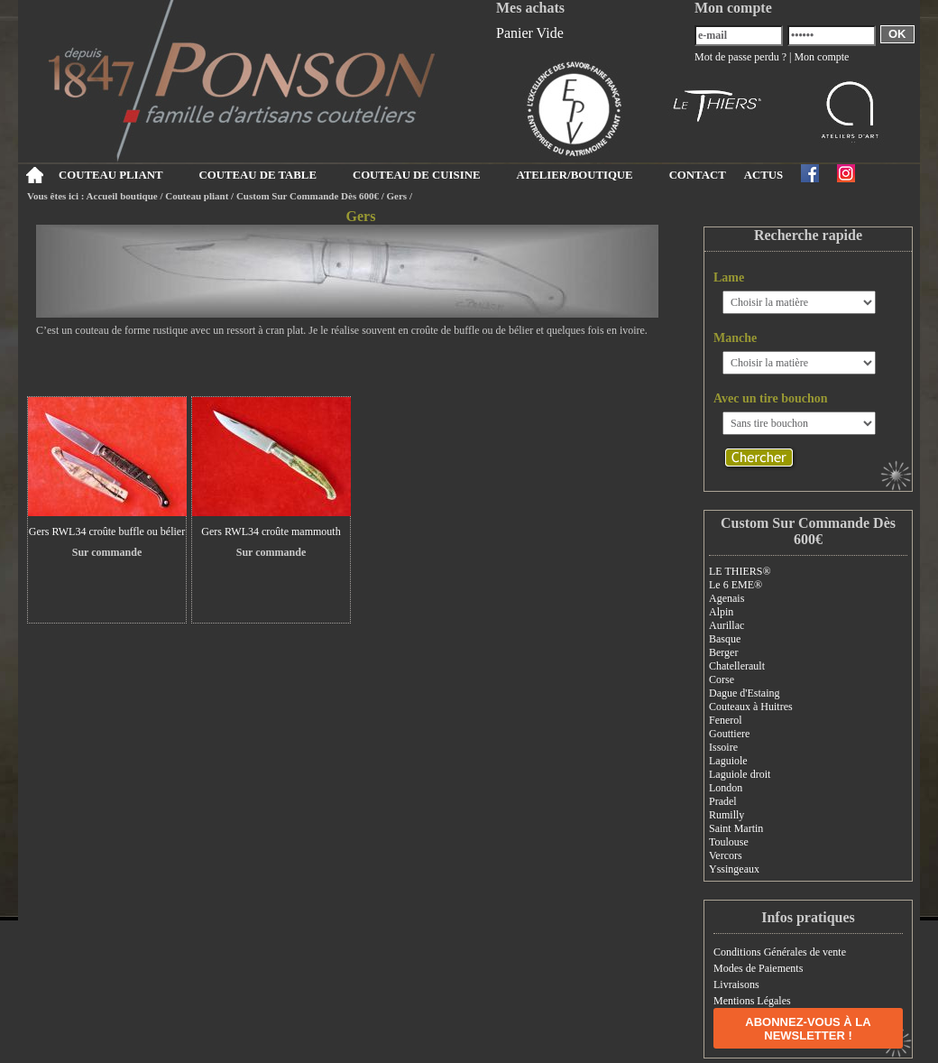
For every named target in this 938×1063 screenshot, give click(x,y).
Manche (735, 338)
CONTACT (697, 175)
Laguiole (728, 760)
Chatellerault (737, 666)
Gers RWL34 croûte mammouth (270, 531)
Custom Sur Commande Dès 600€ (307, 195)
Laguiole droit (739, 774)
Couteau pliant (196, 195)
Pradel (723, 801)
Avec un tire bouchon (770, 398)
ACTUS (763, 175)
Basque (724, 639)
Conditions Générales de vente (779, 952)
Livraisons (736, 984)
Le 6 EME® (735, 584)
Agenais (726, 598)
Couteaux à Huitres (751, 706)
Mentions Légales (752, 1000)
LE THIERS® (740, 571)
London (725, 787)
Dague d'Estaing (744, 693)
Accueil (34, 175)
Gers (397, 195)
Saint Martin (736, 828)
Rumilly (726, 815)
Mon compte (821, 57)
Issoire (723, 747)
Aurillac (726, 625)
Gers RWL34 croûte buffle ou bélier (107, 531)
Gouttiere (729, 733)
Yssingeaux (734, 869)
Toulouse (729, 842)
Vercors (725, 855)
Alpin (721, 611)
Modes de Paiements (758, 968)
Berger (723, 652)
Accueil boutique (122, 195)
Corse (721, 679)
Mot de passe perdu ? (740, 57)
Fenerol (725, 720)
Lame (728, 277)
